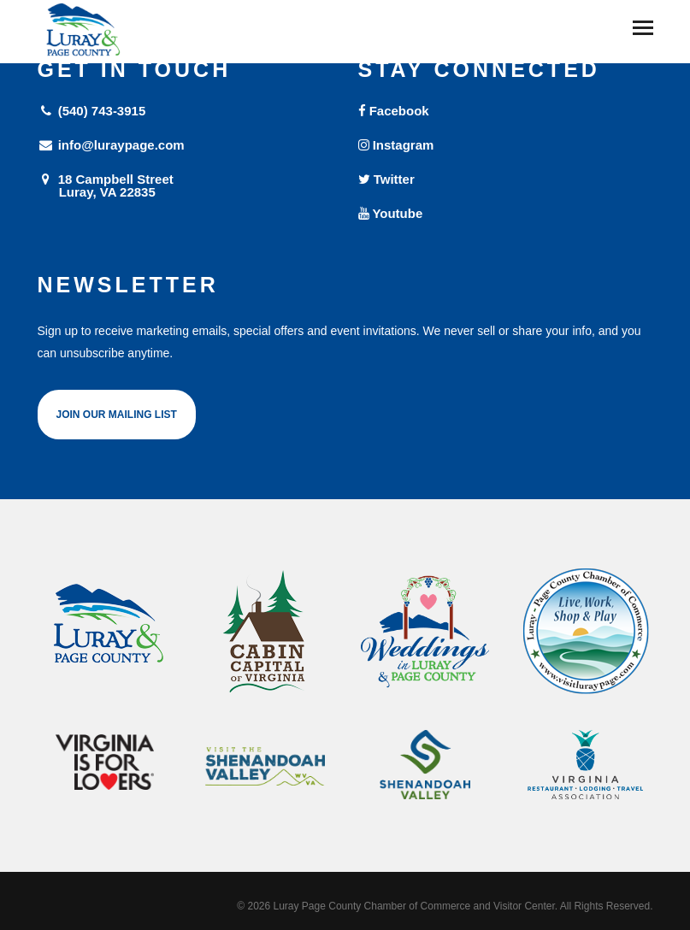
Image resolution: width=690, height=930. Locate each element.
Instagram (396, 145)
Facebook (393, 110)
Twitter (386, 179)
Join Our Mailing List (116, 415)
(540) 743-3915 (92, 110)
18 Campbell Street (185, 185)
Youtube (390, 213)
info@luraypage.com (111, 145)
